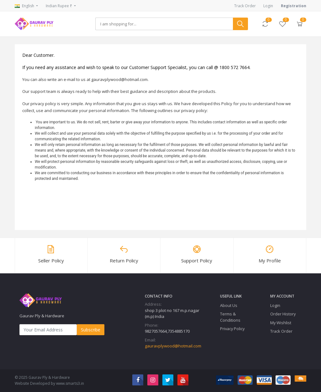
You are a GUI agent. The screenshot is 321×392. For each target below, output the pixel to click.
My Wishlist (280, 322)
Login (268, 5)
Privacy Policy (232, 328)
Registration (293, 5)
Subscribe (90, 330)
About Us (228, 305)
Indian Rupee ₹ (59, 5)
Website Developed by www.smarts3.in (49, 383)
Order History (283, 314)
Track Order (245, 5)
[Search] (164, 24)
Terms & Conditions (230, 317)
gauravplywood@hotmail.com (173, 346)
